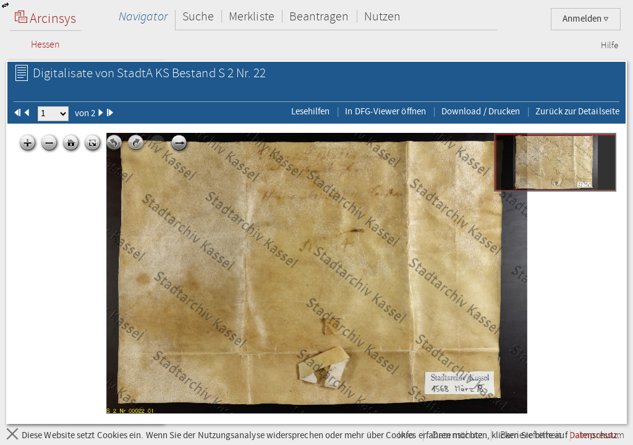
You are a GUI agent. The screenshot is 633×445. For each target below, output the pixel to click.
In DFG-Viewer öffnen (385, 111)
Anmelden (586, 19)
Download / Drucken (480, 111)
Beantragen (319, 16)
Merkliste (251, 16)
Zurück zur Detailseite (577, 111)
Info (406, 435)
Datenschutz (457, 435)
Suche (198, 16)
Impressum (601, 435)
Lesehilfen (310, 111)
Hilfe (609, 45)
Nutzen (382, 16)
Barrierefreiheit (530, 435)
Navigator (143, 16)
